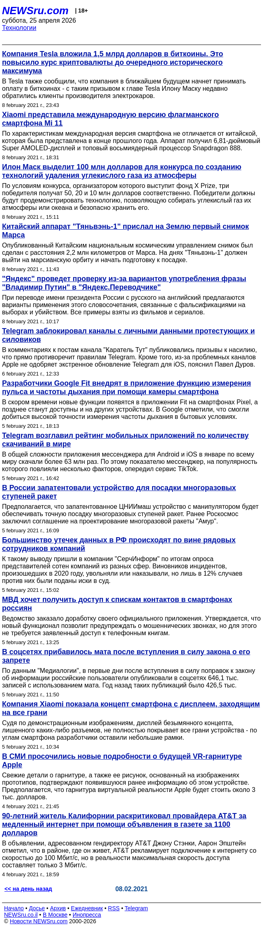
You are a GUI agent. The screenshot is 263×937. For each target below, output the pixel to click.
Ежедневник (87, 908)
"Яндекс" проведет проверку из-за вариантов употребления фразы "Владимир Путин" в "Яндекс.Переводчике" (124, 283)
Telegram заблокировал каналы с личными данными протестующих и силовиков (128, 335)
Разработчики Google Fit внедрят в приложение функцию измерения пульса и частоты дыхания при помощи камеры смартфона (126, 387)
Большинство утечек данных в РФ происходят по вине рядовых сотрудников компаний (119, 544)
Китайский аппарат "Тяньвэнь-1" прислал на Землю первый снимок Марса (125, 230)
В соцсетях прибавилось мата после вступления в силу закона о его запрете (126, 656)
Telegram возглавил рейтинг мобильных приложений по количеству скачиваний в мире (125, 439)
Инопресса (87, 914)
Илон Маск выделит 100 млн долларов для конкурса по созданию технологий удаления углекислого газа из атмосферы (121, 171)
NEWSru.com (35, 10)
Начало (14, 908)
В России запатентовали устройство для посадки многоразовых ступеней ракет (119, 492)
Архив (58, 908)
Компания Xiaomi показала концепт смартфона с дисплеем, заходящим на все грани (131, 708)
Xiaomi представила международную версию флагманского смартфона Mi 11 (110, 119)
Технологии (19, 27)
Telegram (136, 908)
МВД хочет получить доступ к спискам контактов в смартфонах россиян (117, 603)
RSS (114, 908)
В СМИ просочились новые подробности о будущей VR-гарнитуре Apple (122, 760)
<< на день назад (28, 889)
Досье (37, 908)
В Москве (55, 914)
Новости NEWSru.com (38, 921)
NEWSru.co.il (21, 914)
